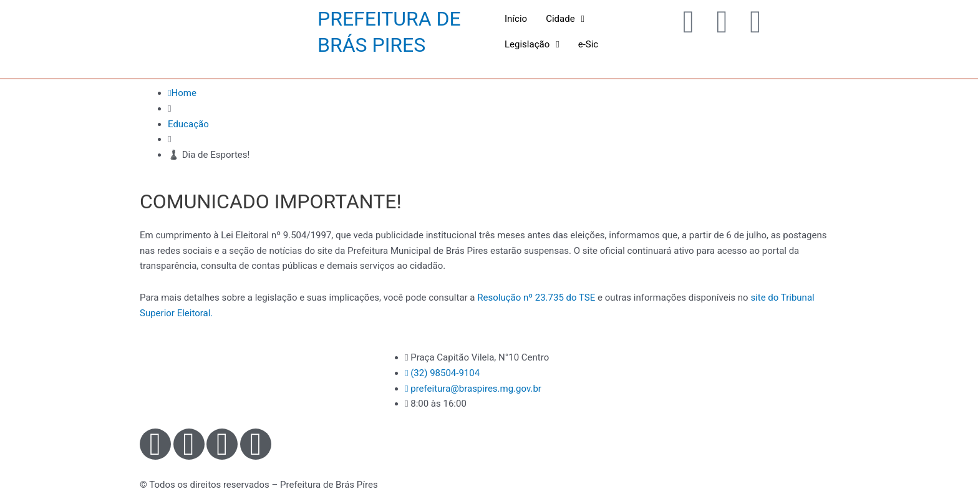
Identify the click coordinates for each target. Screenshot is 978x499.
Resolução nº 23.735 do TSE (536, 297)
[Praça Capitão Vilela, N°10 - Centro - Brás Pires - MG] (726, 396)
